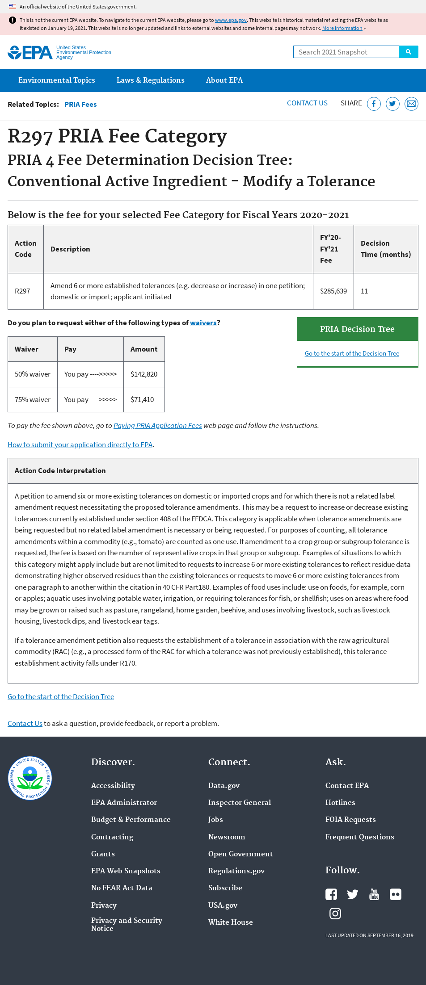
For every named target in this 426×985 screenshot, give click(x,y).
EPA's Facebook (331, 894)
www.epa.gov (231, 20)
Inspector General (239, 803)
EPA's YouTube (374, 894)
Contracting (112, 838)
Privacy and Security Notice (126, 925)
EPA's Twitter (353, 894)
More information (342, 28)
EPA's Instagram (335, 913)
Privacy (104, 906)
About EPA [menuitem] (224, 80)
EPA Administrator (124, 803)
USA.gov (222, 906)
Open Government (240, 855)
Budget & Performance (131, 820)
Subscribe (225, 888)
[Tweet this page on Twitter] (393, 104)
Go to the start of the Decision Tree (352, 353)
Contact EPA (347, 786)
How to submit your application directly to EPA (80, 444)
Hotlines (340, 803)
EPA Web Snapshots (125, 872)
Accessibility (113, 786)
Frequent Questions (359, 838)
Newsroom (226, 838)
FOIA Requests (350, 820)
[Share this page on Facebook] (374, 104)
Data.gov (224, 786)
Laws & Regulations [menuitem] (151, 80)
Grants (103, 855)
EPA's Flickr (395, 894)
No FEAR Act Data (121, 888)
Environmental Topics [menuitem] (56, 80)
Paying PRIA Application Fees (158, 425)
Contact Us (307, 103)
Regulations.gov (236, 872)
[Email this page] (411, 104)
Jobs (215, 820)
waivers (203, 322)
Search (408, 52)
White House (230, 923)
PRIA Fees (80, 104)
